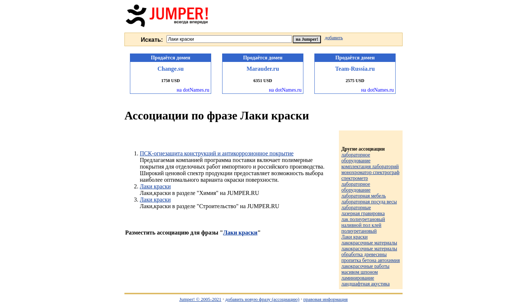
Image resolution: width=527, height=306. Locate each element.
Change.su (170, 69)
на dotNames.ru (193, 90)
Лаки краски (155, 186)
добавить (334, 37)
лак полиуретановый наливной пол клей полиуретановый (363, 225)
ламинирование (357, 278)
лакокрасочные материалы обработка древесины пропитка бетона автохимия (370, 254)
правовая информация (325, 299)
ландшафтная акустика (365, 284)
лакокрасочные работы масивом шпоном (365, 269)
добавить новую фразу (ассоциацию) (262, 299)
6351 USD (262, 80)
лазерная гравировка (363, 213)
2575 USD (354, 80)
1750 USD (170, 80)
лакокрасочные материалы (369, 243)
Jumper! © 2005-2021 (200, 299)
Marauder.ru (263, 69)
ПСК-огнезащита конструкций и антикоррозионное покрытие (217, 153)
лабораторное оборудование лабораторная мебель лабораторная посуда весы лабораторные (369, 195)
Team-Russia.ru (355, 69)
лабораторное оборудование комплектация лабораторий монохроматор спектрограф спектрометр (370, 166)
